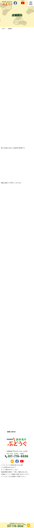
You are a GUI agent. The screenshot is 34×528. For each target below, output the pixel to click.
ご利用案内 (12, 497)
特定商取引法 (12, 501)
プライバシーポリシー (15, 505)
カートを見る (12, 509)
